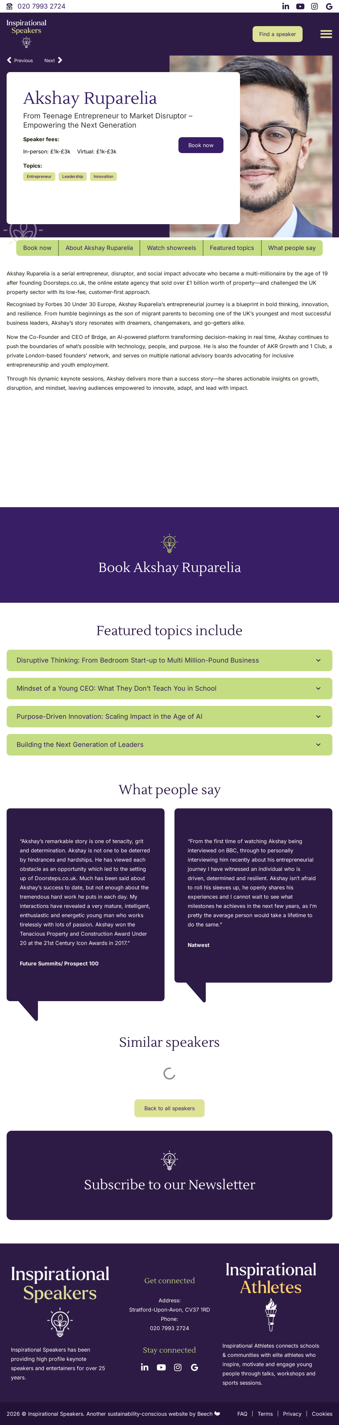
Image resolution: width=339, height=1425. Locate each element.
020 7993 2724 (169, 1328)
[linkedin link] (286, 5)
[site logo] (26, 34)
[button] (326, 34)
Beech (208, 1413)
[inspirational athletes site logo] (272, 1297)
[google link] (330, 5)
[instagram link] (315, 5)
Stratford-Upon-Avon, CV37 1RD (169, 1309)
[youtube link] (301, 5)
